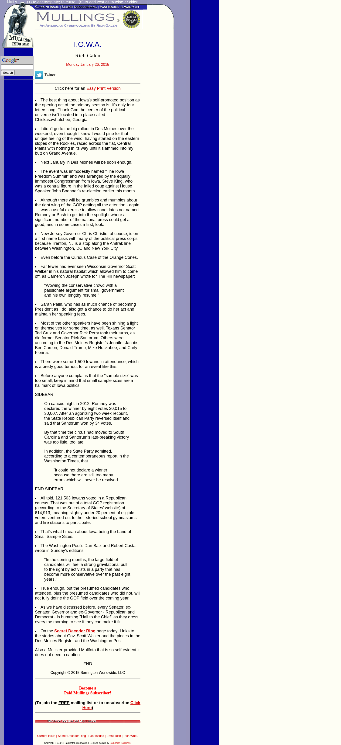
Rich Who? (130, 736)
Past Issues (96, 736)
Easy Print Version (103, 88)
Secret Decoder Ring (72, 736)
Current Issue (46, 736)
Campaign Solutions (120, 743)
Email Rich (113, 736)
